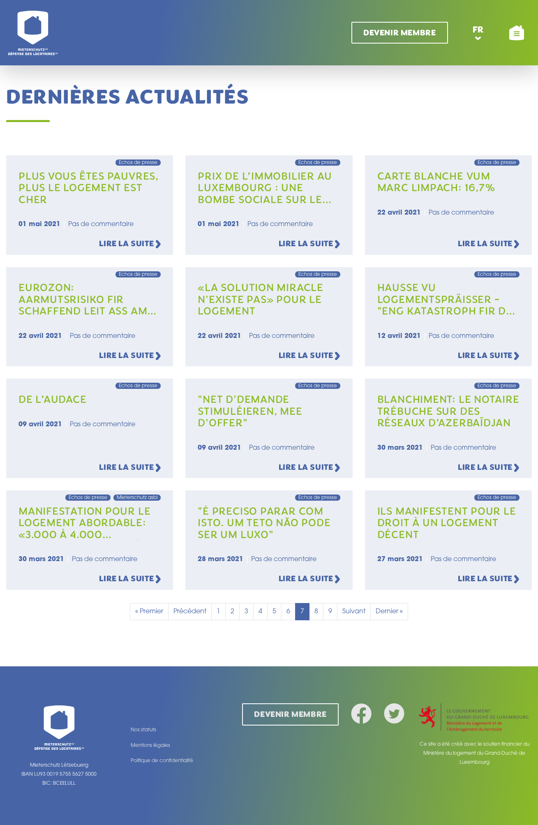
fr (478, 29)
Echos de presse (138, 162)
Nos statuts (143, 730)
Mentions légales (150, 745)
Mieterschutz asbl (137, 497)
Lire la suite (130, 244)
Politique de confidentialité (162, 760)
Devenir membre (399, 32)
